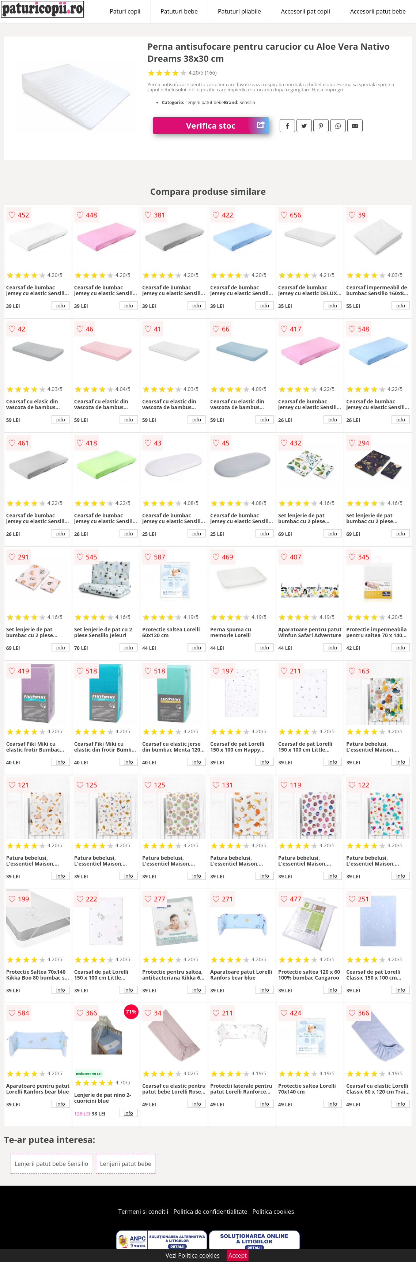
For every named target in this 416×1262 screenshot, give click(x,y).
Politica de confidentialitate (210, 1212)
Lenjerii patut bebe (125, 1164)
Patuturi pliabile (239, 11)
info (60, 305)
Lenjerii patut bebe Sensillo (51, 1164)
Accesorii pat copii (305, 11)
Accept (237, 1255)
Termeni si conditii (143, 1212)
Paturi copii (125, 11)
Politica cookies (273, 1212)
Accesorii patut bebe (378, 11)
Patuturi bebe (179, 11)
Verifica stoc (227, 125)
